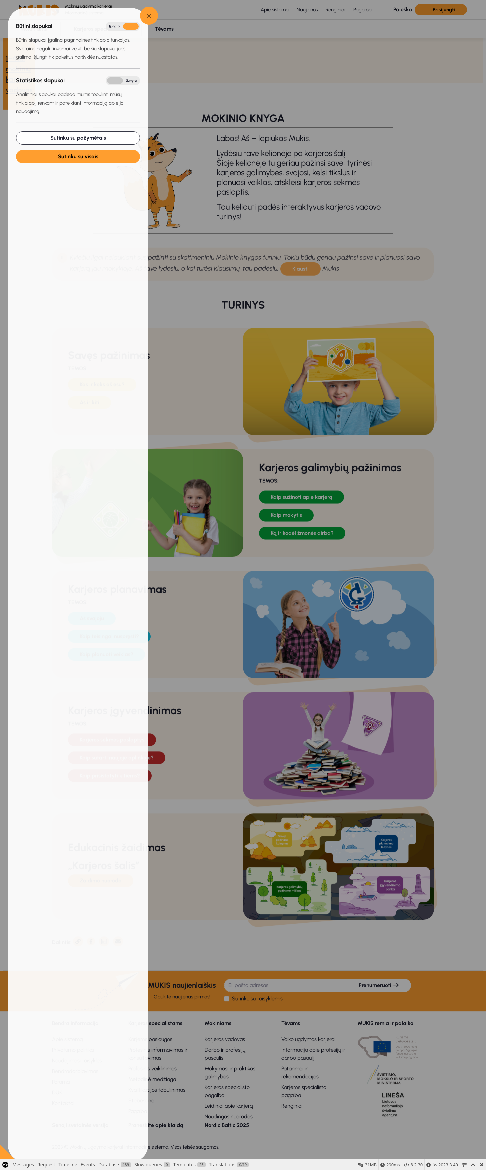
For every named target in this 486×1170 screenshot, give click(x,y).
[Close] (149, 16)
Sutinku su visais (78, 156)
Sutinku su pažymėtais (78, 138)
